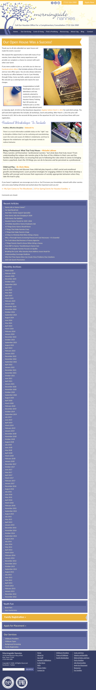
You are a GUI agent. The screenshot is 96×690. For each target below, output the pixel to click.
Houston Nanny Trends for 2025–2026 (18, 221)
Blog (82, 31)
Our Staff (40, 658)
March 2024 (9, 329)
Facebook (5, 665)
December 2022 (10, 356)
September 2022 (11, 362)
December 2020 (10, 387)
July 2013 (8, 575)
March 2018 (9, 456)
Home (15, 31)
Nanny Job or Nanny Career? (15, 207)
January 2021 (9, 384)
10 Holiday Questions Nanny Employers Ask (20, 224)
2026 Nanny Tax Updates (13, 218)
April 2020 (8, 400)
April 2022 (8, 365)
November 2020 (10, 389)
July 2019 (8, 417)
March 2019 (9, 425)
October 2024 (10, 312)
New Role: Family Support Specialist (17, 213)
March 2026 (9, 271)
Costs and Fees (79, 653)
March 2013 (9, 586)
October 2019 (10, 412)
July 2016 (8, 492)
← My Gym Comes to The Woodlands (17, 188)
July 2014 (8, 541)
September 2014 (11, 536)
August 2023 (9, 345)
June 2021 (8, 378)
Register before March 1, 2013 (52, 110)
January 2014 (9, 558)
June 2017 (8, 470)
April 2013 (8, 583)
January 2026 (9, 276)
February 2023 (10, 351)
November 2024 (10, 309)
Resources (64, 31)
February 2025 (10, 301)
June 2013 (8, 577)
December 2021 (10, 370)
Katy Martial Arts (11, 610)
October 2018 (10, 439)
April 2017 (8, 475)
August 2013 (9, 572)
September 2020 (11, 395)
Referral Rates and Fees (81, 658)
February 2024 (10, 331)
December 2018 (10, 434)
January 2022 (9, 367)
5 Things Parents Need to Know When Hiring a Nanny (23, 243)
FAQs (39, 665)
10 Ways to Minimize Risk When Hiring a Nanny (21, 235)
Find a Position (51, 31)
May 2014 (8, 547)
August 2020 (9, 398)
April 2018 (8, 453)
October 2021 (10, 376)
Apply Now (89, 2)
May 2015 (8, 519)
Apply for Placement (80, 665)
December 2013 (10, 561)
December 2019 (10, 409)
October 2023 (10, 340)
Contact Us (40, 670)
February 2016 (10, 506)
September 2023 (11, 342)
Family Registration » (15, 616)
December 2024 (10, 306)
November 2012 (10, 597)
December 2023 (10, 337)
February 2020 (10, 406)
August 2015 (9, 514)
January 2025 (9, 304)
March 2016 (9, 503)
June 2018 (8, 447)
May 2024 (8, 323)
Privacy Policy (41, 668)
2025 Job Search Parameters (15, 260)
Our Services (25, 31)
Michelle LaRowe (49, 150)
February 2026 (10, 273)
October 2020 (10, 392)
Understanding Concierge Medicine (17, 254)
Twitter (12, 665)
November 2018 (10, 436)
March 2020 (9, 403)
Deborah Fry (29, 128)
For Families (78, 670)
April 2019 (8, 423)
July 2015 (8, 517)
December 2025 (10, 279)
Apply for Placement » (15, 625)
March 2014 (9, 553)
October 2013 (10, 566)
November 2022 (10, 359)
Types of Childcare (62, 655)
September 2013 (11, 569)
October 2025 (10, 282)
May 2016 (8, 497)
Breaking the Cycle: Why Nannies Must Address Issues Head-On (27, 251)
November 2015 (10, 508)
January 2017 (9, 483)
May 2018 (8, 450)
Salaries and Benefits (81, 655)
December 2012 (10, 594)
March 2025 (9, 298)
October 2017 (10, 467)
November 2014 (10, 530)
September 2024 (11, 315)
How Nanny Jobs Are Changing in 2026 (18, 216)
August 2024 (9, 318)
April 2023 (8, 348)
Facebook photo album (10, 69)
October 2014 (10, 533)
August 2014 (9, 539)
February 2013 (10, 588)
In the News (41, 663)
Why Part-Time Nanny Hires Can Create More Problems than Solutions (30, 257)
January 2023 (9, 353)
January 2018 (9, 461)
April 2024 (8, 326)
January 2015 (9, 525)
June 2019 (8, 420)
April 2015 (8, 522)
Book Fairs (8, 608)
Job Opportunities (80, 663)
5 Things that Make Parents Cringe (17, 232)
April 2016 (8, 500)
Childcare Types (10, 641)
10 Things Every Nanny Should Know (18, 227)
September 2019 (11, 414)
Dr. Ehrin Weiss (23, 167)
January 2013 (9, 591)
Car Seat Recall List (11, 210)
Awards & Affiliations (44, 660)
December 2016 (10, 486)
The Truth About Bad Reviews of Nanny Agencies (22, 240)
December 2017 (10, 464)
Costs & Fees (38, 31)
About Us (74, 31)
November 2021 (10, 373)
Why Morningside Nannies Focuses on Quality (21, 249)
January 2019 (9, 431)
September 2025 (11, 284)
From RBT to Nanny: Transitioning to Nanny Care (22, 246)
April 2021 (8, 381)
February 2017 (10, 481)
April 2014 (8, 550)
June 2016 (8, 494)
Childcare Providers (12, 639)
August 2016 (9, 489)
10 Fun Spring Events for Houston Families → (52, 188)
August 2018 (9, 442)
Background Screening (13, 644)
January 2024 (9, 334)
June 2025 (8, 290)
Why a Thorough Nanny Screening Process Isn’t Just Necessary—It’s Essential (32, 238)
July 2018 (8, 445)
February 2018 (10, 459)
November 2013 (10, 564)
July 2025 (8, 287)
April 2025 (8, 295)
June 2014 (8, 544)
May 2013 (8, 580)
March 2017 (9, 478)
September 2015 (11, 511)
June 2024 (8, 320)
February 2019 (10, 428)
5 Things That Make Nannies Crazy (17, 229)
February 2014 (10, 555)
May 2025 (8, 293)
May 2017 (8, 472)
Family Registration (11, 647)
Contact (90, 31)
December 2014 (10, 528)
